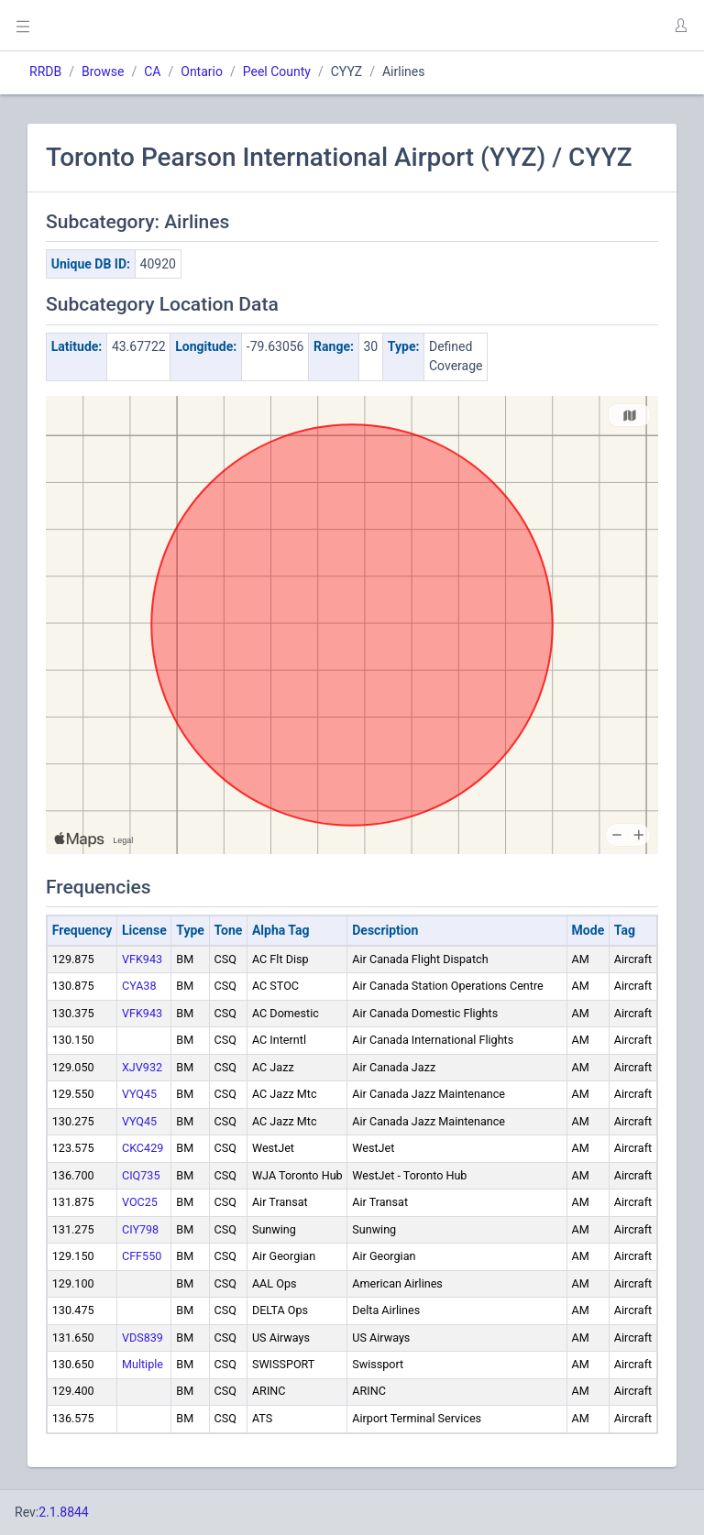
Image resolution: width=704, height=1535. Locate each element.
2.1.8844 (63, 1512)
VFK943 (142, 959)
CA (152, 71)
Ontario (202, 71)
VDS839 (142, 1337)
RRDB (45, 71)
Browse (103, 71)
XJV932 (142, 1067)
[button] (680, 25)
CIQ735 (141, 1175)
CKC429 (142, 1148)
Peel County (277, 71)
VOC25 (140, 1202)
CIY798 (140, 1229)
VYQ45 (139, 1094)
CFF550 (141, 1256)
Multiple (142, 1364)
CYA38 (139, 985)
